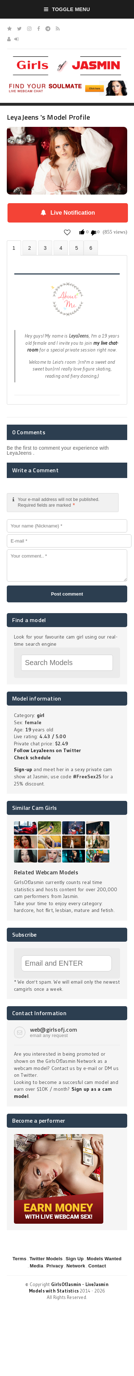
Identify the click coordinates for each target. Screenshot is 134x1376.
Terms (19, 1258)
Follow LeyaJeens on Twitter (47, 750)
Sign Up (75, 1258)
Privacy (55, 1265)
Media (36, 1265)
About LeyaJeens (14, 248)
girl (41, 715)
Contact (97, 1265)
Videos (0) (45, 247)
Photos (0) (30, 247)
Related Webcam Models (46, 872)
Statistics (61, 247)
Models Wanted (104, 1258)
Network (75, 1265)
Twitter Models (46, 1258)
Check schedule (32, 757)
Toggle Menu (67, 9)
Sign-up (23, 769)
